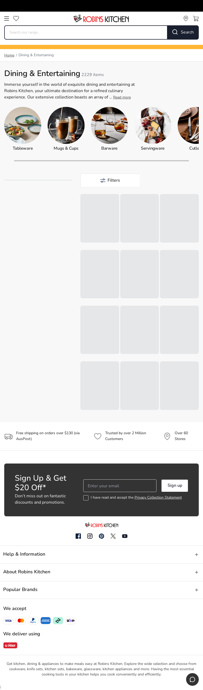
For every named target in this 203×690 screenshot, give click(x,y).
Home (9, 56)
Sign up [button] (175, 486)
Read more (122, 98)
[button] (110, 180)
